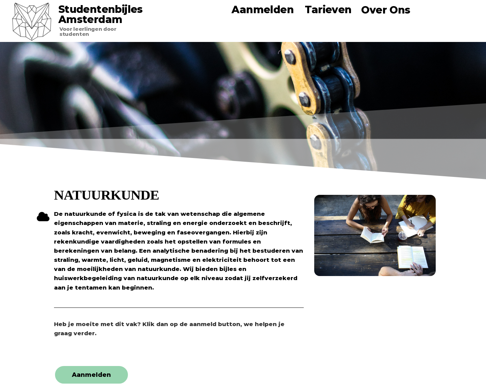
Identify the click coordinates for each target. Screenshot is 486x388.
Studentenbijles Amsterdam (100, 14)
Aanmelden (263, 9)
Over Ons (385, 10)
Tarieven (328, 9)
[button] (91, 375)
